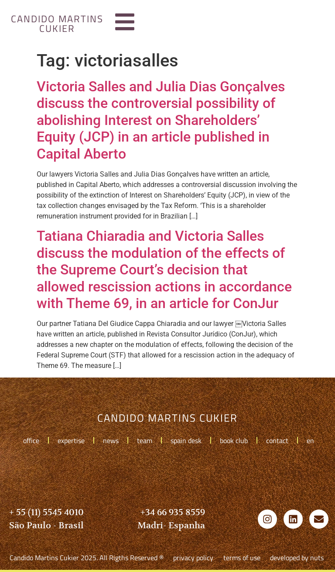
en (312, 440)
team (144, 440)
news (111, 440)
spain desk (186, 440)
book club (234, 440)
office (31, 440)
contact (277, 440)
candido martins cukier (57, 23)
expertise (71, 440)
